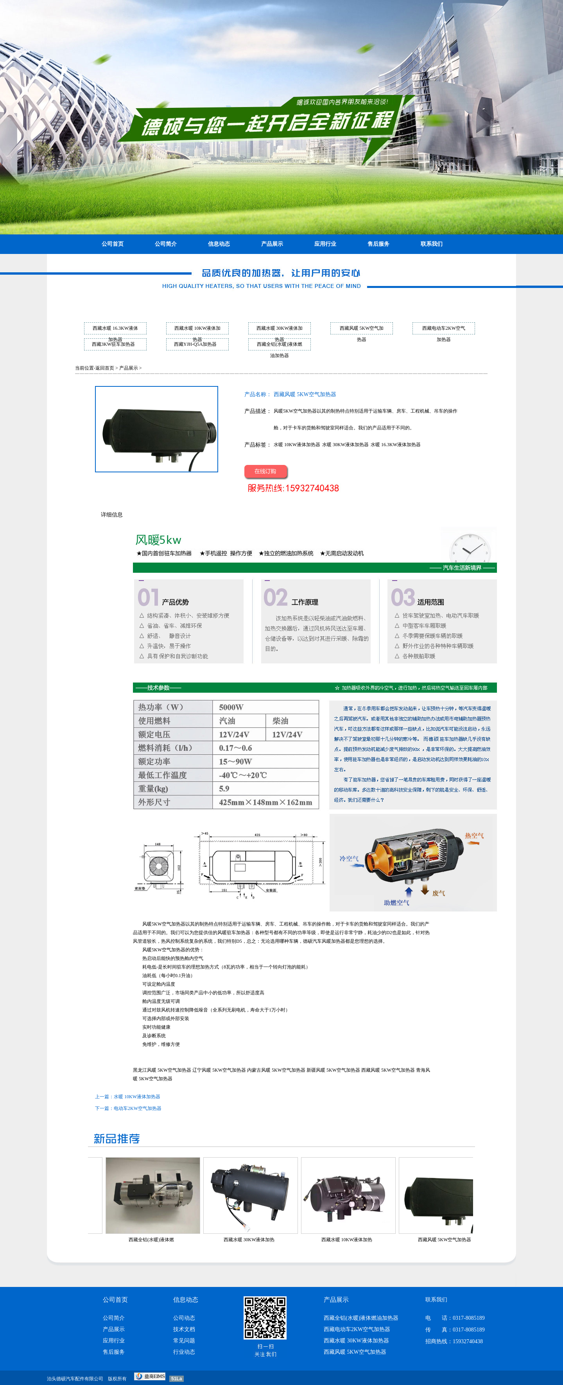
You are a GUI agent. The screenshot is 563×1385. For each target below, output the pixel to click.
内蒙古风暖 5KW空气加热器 (276, 1070)
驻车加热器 (238, 932)
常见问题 (184, 1341)
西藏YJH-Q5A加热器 (195, 344)
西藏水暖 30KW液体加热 (263, 1239)
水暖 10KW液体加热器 (297, 444)
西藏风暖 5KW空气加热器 (388, 1070)
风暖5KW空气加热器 (163, 924)
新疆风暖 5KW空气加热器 (333, 1070)
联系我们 (432, 244)
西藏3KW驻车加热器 (113, 344)
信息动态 (219, 244)
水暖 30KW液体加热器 (345, 444)
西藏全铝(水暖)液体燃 (165, 1239)
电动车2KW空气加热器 (137, 1108)
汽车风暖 (321, 941)
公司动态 (184, 1318)
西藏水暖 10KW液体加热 (360, 1239)
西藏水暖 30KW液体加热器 (356, 1341)
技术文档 (184, 1329)
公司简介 (166, 244)
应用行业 (325, 244)
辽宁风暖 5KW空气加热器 (219, 1070)
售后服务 (378, 244)
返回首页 (104, 368)
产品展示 (272, 244)
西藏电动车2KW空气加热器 (357, 1329)
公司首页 (113, 244)
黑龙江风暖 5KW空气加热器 (162, 1070)
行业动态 (184, 1352)
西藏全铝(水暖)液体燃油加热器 (361, 1318)
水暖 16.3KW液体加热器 (396, 444)
